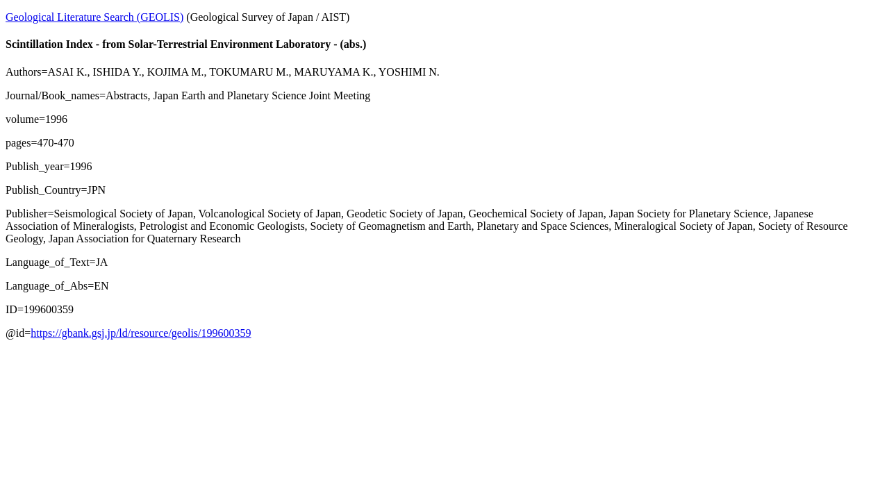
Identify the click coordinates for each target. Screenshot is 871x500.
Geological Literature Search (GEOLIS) (94, 17)
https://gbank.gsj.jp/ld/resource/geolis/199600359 (141, 333)
